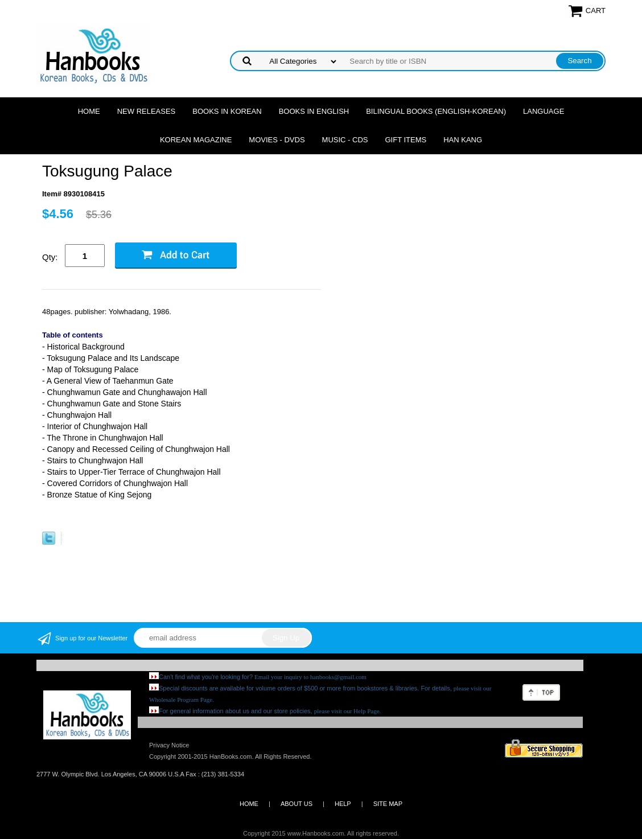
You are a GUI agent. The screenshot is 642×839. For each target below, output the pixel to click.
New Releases (146, 111)
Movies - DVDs (276, 139)
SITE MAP (387, 803)
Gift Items (405, 139)
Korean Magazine (196, 139)
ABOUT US (296, 803)
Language (543, 111)
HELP (343, 803)
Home (89, 111)
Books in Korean (226, 111)
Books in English (314, 111)
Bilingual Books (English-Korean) (436, 111)
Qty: (50, 257)
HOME (249, 803)
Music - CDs (345, 139)
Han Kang (462, 139)
